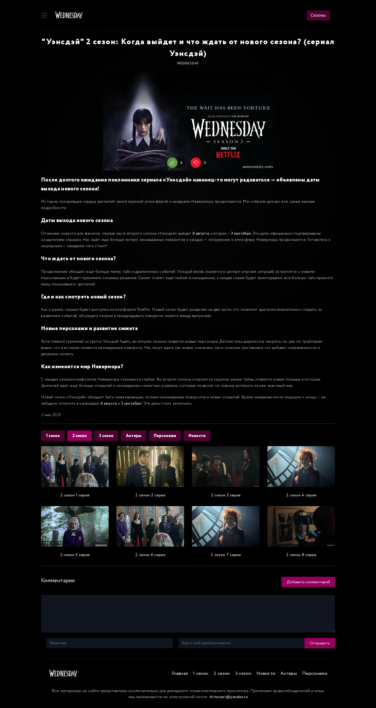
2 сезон (80, 436)
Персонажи (167, 436)
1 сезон (53, 436)
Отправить (56, 643)
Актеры (135, 436)
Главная (180, 673)
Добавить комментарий (308, 582)
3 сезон (108, 436)
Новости (199, 436)
